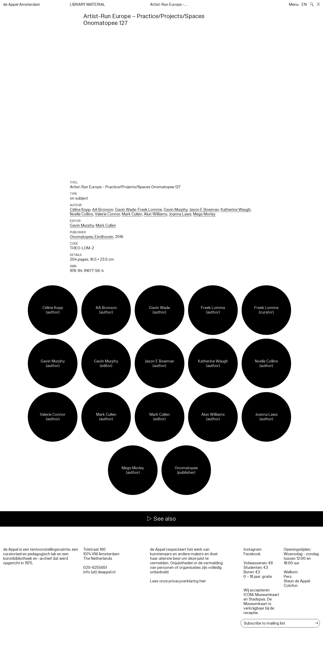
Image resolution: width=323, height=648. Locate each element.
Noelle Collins (81, 214)
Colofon (291, 585)
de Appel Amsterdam (21, 4)
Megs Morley (204, 214)
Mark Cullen (132, 214)
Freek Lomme (150, 209)
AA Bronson (102, 209)
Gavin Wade (125, 209)
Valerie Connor (107, 214)
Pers (288, 576)
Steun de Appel (297, 581)
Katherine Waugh (236, 209)
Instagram (252, 549)
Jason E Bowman (204, 209)
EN (304, 4)
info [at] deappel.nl (99, 572)
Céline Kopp (80, 209)
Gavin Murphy (176, 209)
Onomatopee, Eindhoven (91, 236)
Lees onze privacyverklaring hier (178, 581)
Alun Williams (155, 214)
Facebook (252, 554)
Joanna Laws (180, 214)
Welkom (291, 572)
